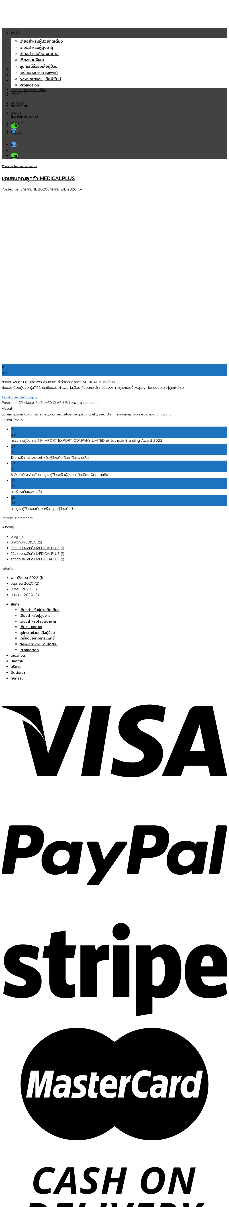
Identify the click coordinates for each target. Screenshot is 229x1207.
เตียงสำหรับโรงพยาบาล (39, 54)
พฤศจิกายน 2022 (24, 577)
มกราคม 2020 (22, 594)
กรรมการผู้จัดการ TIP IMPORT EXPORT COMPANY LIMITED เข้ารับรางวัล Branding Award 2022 (86, 440)
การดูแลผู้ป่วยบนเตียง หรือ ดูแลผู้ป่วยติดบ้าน (43, 508)
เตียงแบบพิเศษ (32, 60)
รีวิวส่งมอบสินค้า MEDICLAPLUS (19, 166)
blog (14, 536)
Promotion (29, 85)
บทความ (17, 103)
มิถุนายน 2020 (22, 583)
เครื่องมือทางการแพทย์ (39, 73)
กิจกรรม (17, 133)
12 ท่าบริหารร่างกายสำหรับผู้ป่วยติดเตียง (40, 457)
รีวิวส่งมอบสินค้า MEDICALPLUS (35, 548)
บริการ (16, 113)
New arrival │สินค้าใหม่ (40, 79)
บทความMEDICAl (24, 542)
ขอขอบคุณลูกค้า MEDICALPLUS (38, 178)
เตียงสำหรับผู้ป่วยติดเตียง (41, 41)
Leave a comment (84, 402)
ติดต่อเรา (18, 123)
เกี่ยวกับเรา (19, 93)
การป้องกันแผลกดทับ (26, 491)
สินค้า (15, 33)
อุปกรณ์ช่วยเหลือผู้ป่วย (38, 66)
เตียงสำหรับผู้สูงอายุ (36, 47)
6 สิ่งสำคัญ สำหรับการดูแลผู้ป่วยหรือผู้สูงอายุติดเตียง (50, 474)
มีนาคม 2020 (21, 589)
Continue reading (20, 397)
